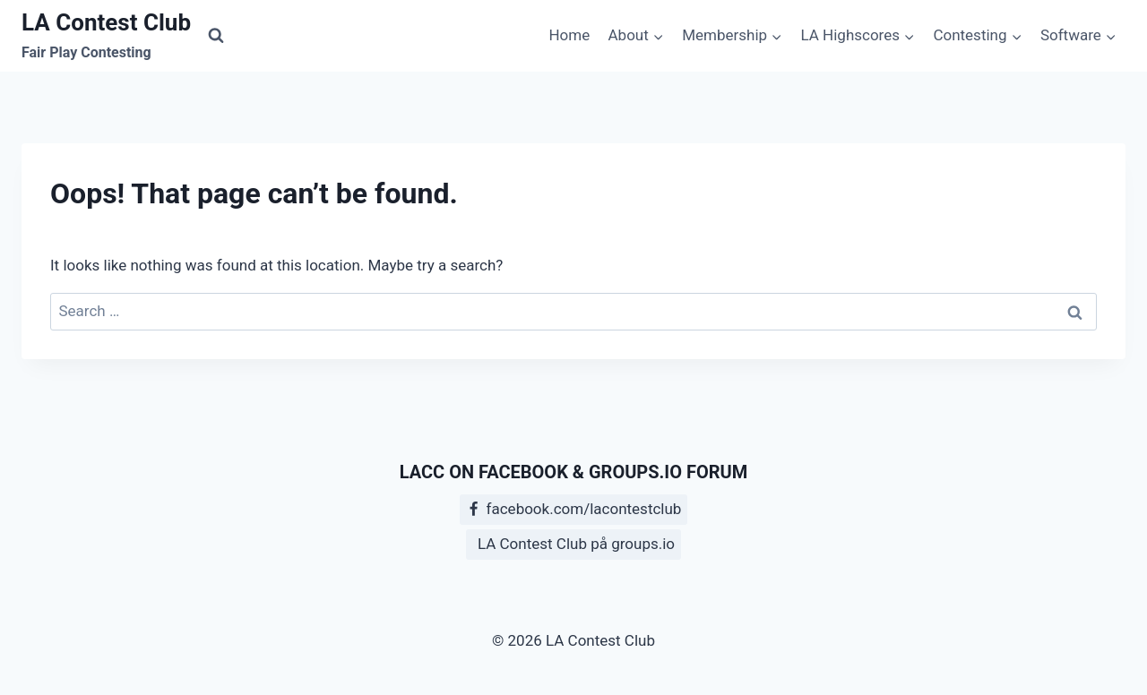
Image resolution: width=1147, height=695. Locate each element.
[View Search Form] (216, 36)
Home (569, 35)
